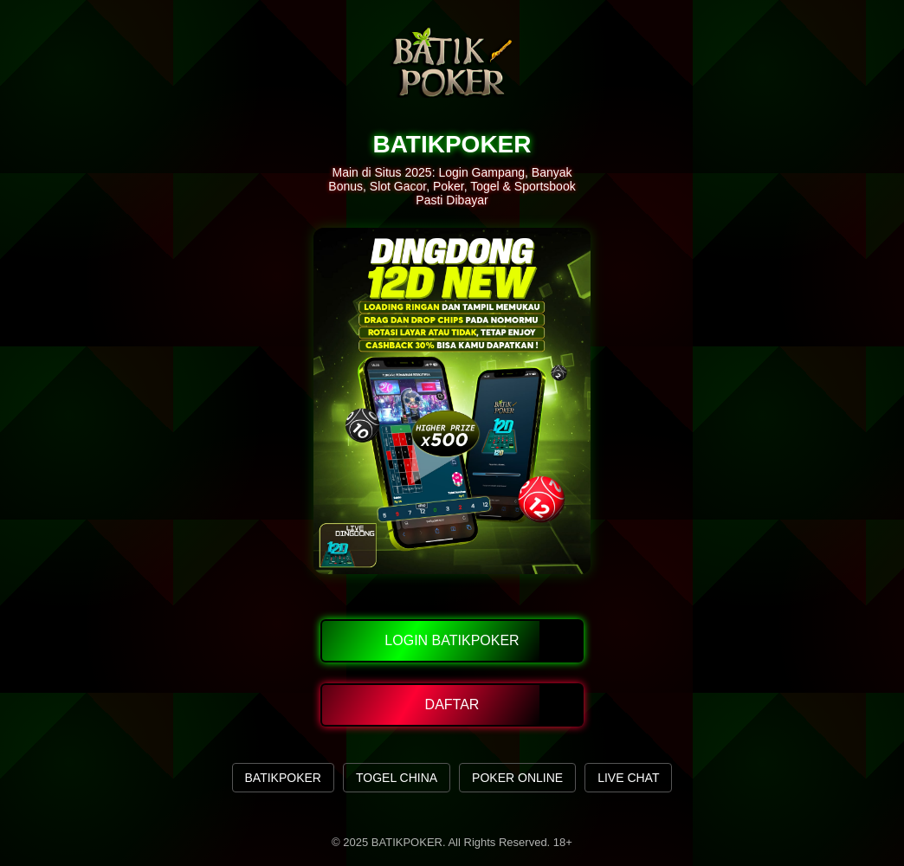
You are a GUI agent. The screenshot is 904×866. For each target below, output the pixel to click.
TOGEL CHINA (396, 778)
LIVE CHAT (628, 778)
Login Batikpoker (451, 640)
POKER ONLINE (517, 778)
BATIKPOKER (283, 778)
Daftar (452, 704)
